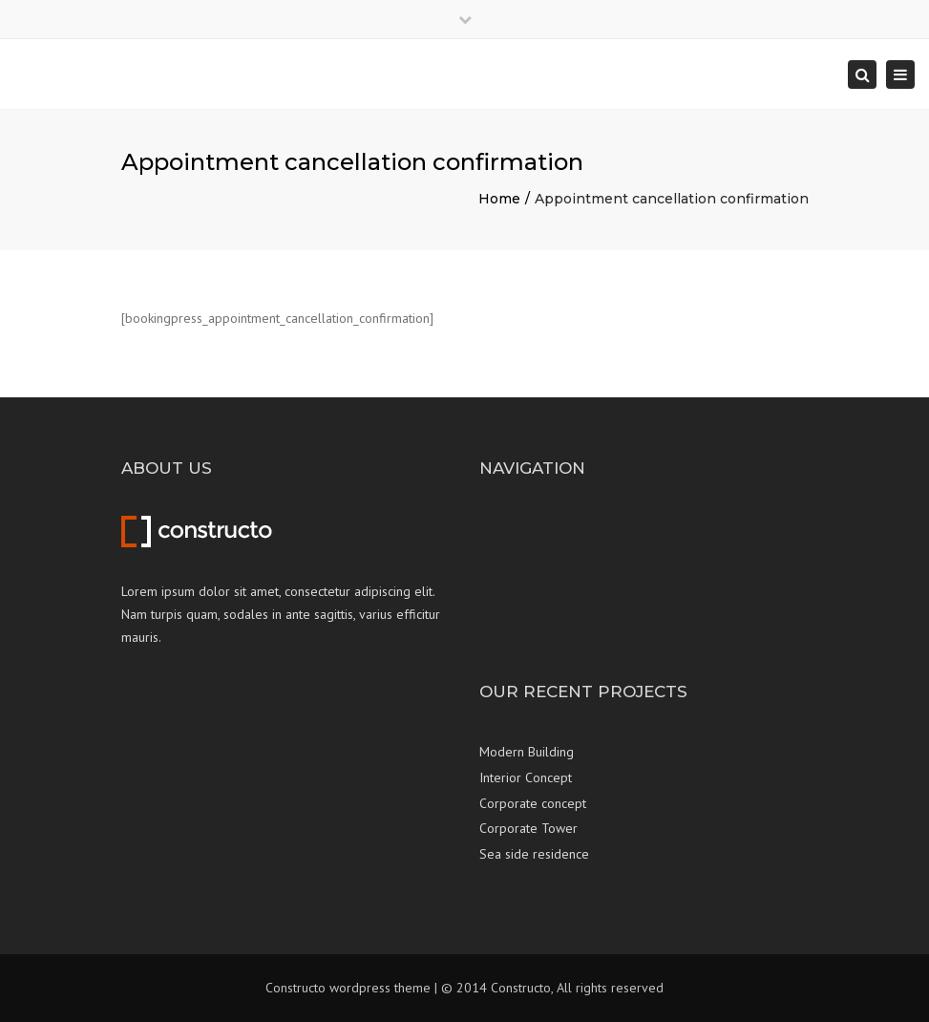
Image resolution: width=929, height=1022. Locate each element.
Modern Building (526, 751)
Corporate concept (532, 803)
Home (499, 198)
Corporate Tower (528, 828)
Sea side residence (534, 853)
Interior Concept (525, 777)
